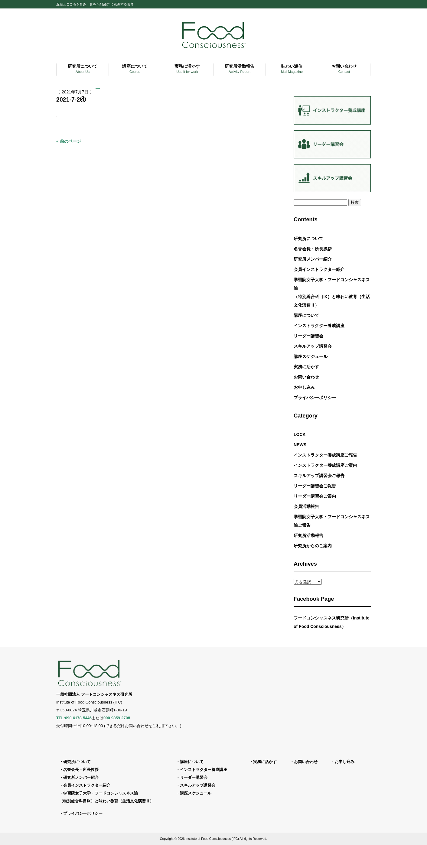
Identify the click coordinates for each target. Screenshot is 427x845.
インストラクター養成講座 (319, 325)
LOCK (300, 434)
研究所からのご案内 (313, 545)
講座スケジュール (311, 356)
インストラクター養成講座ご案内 (325, 465)
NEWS (300, 444)
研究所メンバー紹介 (313, 259)
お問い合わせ (306, 377)
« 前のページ (68, 141)
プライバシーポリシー (315, 397)
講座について (306, 315)
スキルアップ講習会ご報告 (319, 475)
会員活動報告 (306, 506)
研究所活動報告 (308, 535)
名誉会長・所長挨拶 (313, 248)
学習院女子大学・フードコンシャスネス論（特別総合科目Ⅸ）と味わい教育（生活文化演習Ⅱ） (332, 292)
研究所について (308, 238)
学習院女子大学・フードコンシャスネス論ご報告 (332, 521)
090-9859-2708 (116, 718)
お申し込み (304, 387)
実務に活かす (306, 366)
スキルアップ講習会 (313, 346)
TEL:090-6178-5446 (74, 718)
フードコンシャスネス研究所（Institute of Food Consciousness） (331, 622)
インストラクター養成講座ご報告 (325, 455)
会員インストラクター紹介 (319, 269)
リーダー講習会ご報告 (315, 485)
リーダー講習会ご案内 (315, 496)
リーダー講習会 (308, 335)
